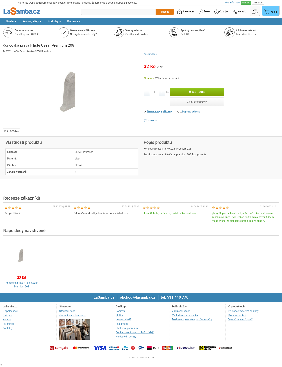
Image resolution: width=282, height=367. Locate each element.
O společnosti (10, 311)
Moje (204, 12)
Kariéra (7, 319)
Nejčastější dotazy (126, 336)
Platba (119, 315)
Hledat (165, 11)
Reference (8, 323)
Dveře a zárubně (237, 315)
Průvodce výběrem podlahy (243, 311)
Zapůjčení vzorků (181, 311)
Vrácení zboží (123, 319)
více (232, 2)
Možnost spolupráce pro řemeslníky (192, 319)
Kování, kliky (31, 21)
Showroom (185, 12)
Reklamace (122, 323)
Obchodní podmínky (127, 328)
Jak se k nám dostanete (72, 315)
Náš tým (7, 315)
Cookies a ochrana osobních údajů (135, 332)
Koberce (74, 21)
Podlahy (54, 21)
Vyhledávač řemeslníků (185, 315)
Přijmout (246, 2)
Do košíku (196, 91)
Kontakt (240, 12)
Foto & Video (11, 131)
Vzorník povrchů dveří (240, 319)
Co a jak (221, 12)
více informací (150, 54)
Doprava (120, 311)
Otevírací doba (67, 311)
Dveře (11, 21)
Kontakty (8, 328)
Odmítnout (258, 2)
